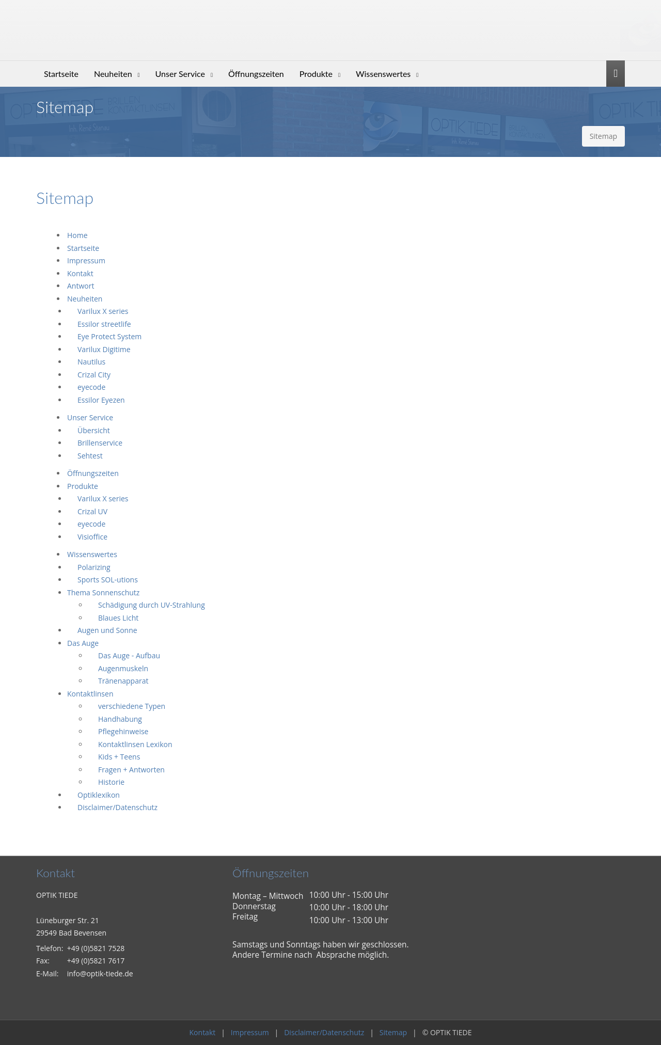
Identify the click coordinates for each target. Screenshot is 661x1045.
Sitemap (393, 1032)
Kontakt (203, 1032)
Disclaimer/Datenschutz (324, 1032)
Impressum (250, 1032)
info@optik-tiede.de (100, 973)
